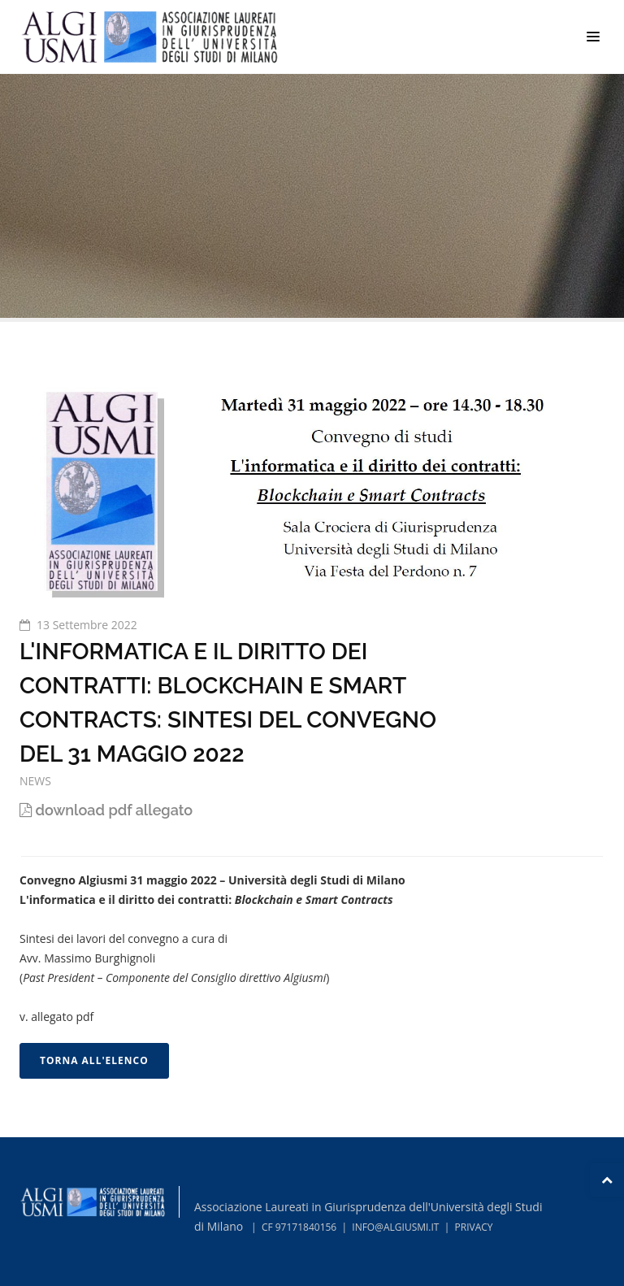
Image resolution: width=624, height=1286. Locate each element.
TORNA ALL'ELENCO (94, 1060)
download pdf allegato (106, 810)
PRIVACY (474, 1227)
